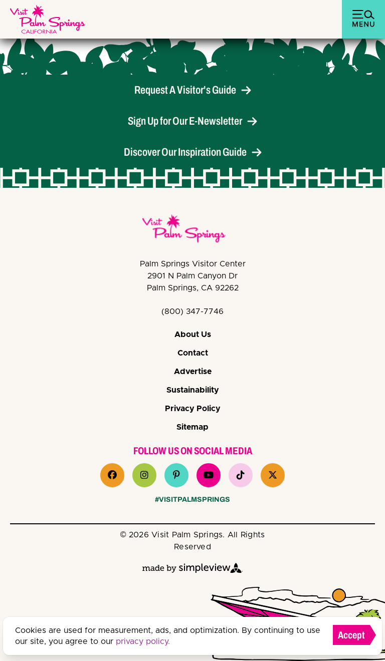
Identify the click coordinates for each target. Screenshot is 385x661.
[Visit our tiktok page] (241, 475)
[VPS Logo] (192, 230)
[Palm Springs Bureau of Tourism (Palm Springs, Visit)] (47, 19)
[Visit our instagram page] (144, 475)
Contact (192, 353)
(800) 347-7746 (192, 311)
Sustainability (192, 390)
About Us (192, 334)
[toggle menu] (363, 19)
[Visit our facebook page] (112, 475)
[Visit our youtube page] (209, 475)
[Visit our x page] (273, 475)
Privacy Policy (193, 409)
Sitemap (192, 427)
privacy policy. (143, 641)
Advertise (193, 372)
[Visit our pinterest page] (176, 475)
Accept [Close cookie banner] (351, 634)
